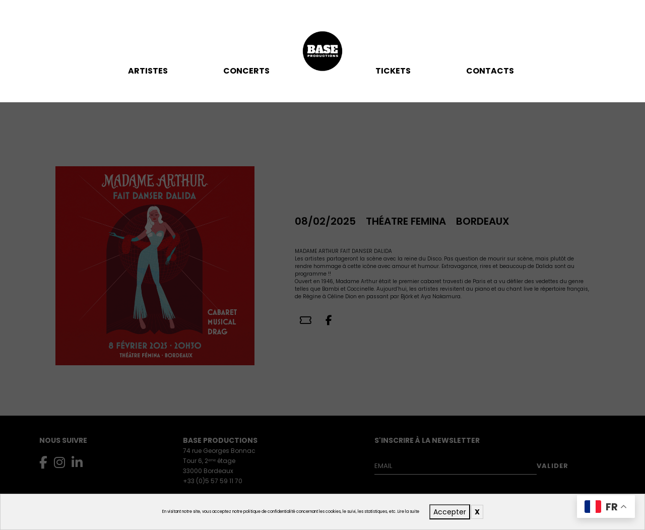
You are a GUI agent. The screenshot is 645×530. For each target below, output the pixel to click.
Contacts (490, 71)
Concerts (246, 71)
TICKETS (393, 71)
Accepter (449, 512)
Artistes (148, 71)
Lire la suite (408, 511)
